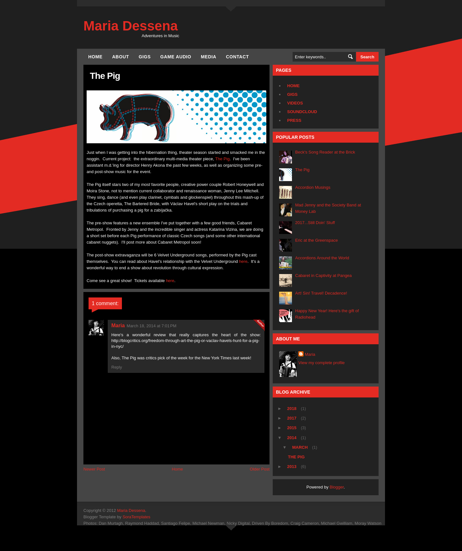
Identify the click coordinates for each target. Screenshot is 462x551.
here (243, 261)
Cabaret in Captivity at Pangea (323, 275)
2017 (292, 418)
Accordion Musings (312, 187)
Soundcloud (302, 111)
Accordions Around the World (322, 257)
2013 (292, 466)
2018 (292, 408)
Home (95, 56)
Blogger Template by (116, 516)
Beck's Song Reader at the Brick (325, 152)
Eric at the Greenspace (316, 240)
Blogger (336, 487)
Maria (118, 325)
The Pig (222, 158)
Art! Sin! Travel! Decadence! (321, 293)
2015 (292, 427)
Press (294, 120)
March (300, 447)
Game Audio (175, 56)
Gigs (144, 56)
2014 (292, 437)
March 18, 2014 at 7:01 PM (151, 325)
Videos (295, 103)
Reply (116, 367)
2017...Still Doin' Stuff (315, 222)
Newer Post (94, 469)
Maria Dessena (130, 25)
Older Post (260, 469)
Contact (237, 56)
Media (208, 56)
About (120, 56)
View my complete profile (321, 362)
